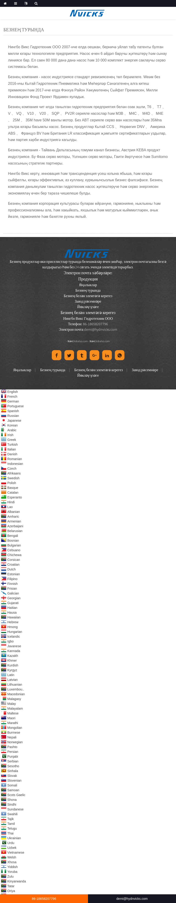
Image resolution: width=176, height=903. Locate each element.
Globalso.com (80, 341)
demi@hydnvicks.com (100, 329)
